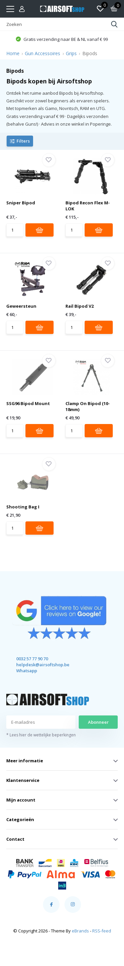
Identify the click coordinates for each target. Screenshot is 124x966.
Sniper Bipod (20, 203)
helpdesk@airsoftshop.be (37, 665)
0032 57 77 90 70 (32, 659)
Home (13, 53)
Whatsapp (26, 671)
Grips (71, 53)
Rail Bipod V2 (79, 306)
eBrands (80, 931)
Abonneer (98, 722)
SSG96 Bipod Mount (28, 403)
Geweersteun (21, 306)
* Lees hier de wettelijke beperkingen (41, 735)
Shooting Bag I (22, 507)
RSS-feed (101, 931)
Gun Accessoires (42, 53)
